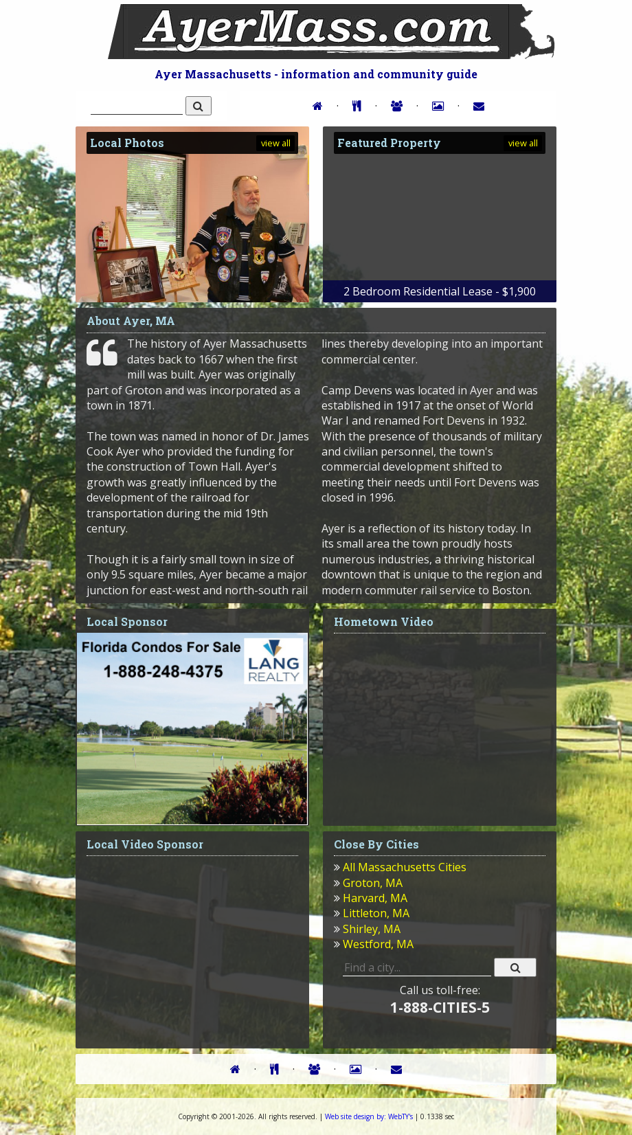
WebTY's (369, 1116)
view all (276, 143)
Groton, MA (373, 882)
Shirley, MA (371, 928)
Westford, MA (378, 944)
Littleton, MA (376, 913)
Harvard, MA (375, 898)
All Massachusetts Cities (404, 867)
